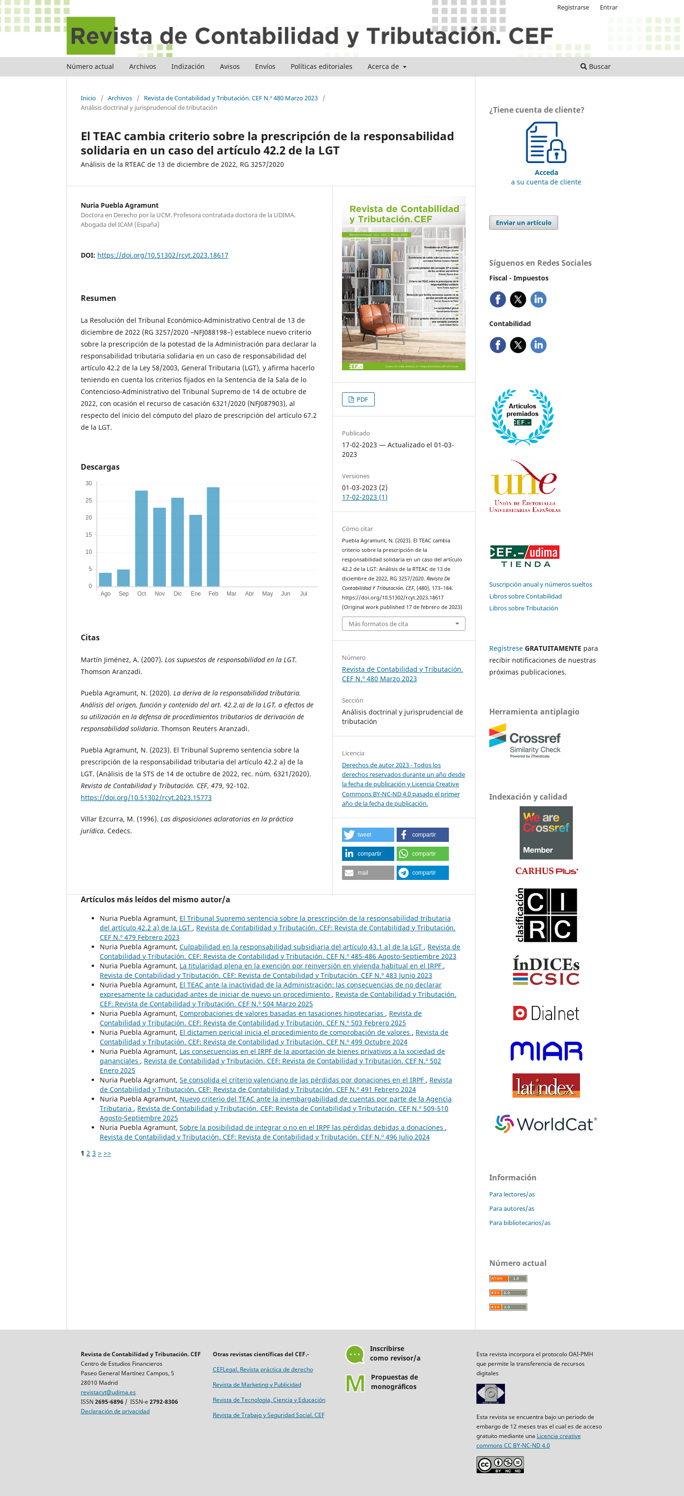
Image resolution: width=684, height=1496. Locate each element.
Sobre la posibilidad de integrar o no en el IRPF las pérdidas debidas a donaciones (312, 1127)
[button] (368, 835)
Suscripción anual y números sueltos (540, 584)
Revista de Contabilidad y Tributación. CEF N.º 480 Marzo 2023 (231, 98)
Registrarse (573, 7)
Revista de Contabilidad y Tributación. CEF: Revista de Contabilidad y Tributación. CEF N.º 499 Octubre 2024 (274, 1037)
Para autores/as (511, 1208)
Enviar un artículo (523, 222)
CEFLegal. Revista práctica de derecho (263, 1369)
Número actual (90, 66)
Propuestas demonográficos (394, 1381)
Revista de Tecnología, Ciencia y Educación (269, 1400)
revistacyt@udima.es (108, 1392)
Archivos (142, 66)
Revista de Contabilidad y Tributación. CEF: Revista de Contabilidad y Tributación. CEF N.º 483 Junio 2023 (266, 975)
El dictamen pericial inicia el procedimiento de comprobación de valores (296, 1032)
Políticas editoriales (321, 66)
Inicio (88, 98)
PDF (361, 399)
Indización (188, 66)
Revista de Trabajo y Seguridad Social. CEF (268, 1415)
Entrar (609, 7)
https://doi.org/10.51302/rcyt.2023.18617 (162, 255)
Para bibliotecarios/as (520, 1222)
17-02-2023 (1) (365, 497)
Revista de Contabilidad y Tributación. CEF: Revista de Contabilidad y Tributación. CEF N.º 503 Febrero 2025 (261, 1018)
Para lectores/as (512, 1194)
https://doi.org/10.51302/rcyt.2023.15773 (146, 797)
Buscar (595, 66)
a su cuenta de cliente (546, 172)
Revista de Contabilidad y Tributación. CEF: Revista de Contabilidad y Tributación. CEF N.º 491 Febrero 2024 (276, 1084)
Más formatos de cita (378, 623)
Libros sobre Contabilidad (525, 596)
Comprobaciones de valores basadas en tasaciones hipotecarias (282, 1013)
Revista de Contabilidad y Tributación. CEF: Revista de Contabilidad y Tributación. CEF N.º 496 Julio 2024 (265, 1136)
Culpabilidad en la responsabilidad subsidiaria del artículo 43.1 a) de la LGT (302, 946)
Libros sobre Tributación (523, 608)
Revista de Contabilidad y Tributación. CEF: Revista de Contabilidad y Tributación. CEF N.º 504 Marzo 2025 (278, 999)
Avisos (230, 66)
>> (107, 1153)
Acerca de (384, 66)
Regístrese (506, 648)
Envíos (265, 66)
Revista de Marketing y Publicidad (257, 1384)
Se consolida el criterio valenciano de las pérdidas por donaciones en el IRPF (303, 1079)
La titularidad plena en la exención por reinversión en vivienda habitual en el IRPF (311, 965)
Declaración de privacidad (115, 1411)
